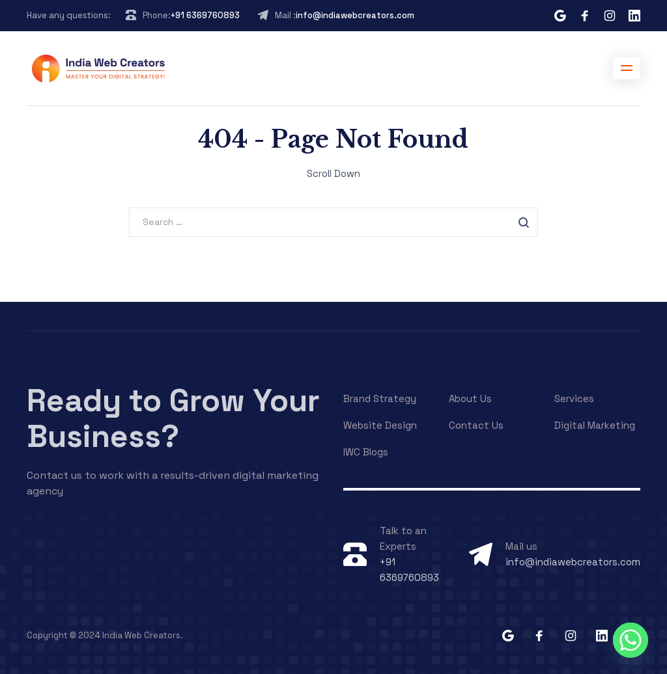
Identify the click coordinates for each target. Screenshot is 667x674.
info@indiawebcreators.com (355, 15)
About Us (470, 398)
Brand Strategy (379, 398)
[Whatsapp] (630, 640)
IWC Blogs (365, 452)
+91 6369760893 (205, 15)
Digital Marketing (594, 425)
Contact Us (476, 425)
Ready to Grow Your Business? (173, 418)
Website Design (380, 425)
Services (574, 398)
